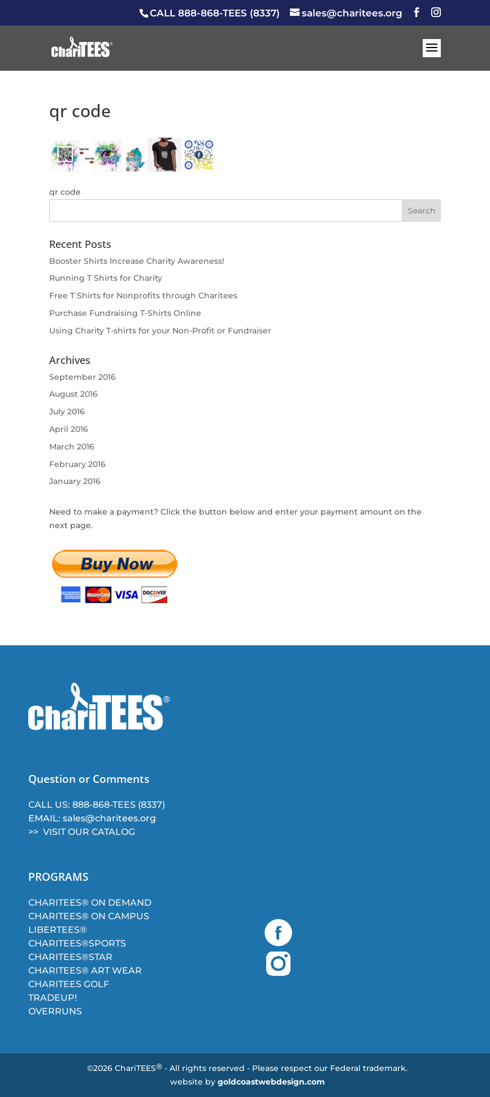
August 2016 (73, 394)
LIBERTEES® (57, 929)
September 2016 (82, 377)
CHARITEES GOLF (68, 984)
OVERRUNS (55, 1011)
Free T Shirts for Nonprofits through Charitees (143, 295)
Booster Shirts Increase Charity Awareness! (136, 261)
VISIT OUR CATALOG (89, 831)
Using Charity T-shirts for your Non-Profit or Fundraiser (160, 330)
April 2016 (68, 429)
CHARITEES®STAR (70, 957)
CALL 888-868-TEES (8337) (215, 13)
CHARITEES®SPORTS (77, 943)
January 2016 (75, 481)
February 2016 (77, 464)
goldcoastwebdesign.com (271, 1082)
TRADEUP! (52, 997)
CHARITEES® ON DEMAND (89, 902)
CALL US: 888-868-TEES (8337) (96, 804)
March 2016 (71, 447)
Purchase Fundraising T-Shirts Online (125, 313)
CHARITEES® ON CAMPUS (88, 916)
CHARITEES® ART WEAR (85, 970)
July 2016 (67, 411)
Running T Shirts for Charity (105, 278)
